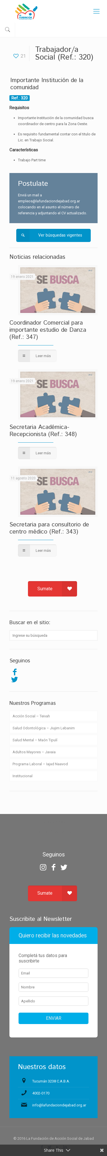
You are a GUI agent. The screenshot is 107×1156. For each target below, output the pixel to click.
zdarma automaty (53, 821)
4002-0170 (40, 1093)
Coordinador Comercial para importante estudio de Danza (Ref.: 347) (47, 330)
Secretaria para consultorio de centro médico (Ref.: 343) (49, 528)
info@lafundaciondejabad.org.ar (59, 1105)
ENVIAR (53, 1018)
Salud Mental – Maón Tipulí (35, 740)
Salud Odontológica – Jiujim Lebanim (44, 728)
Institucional (23, 776)
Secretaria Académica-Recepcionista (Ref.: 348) (43, 431)
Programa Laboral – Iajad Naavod (40, 764)
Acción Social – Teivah (31, 716)
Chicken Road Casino (53, 831)
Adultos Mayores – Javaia (34, 752)
